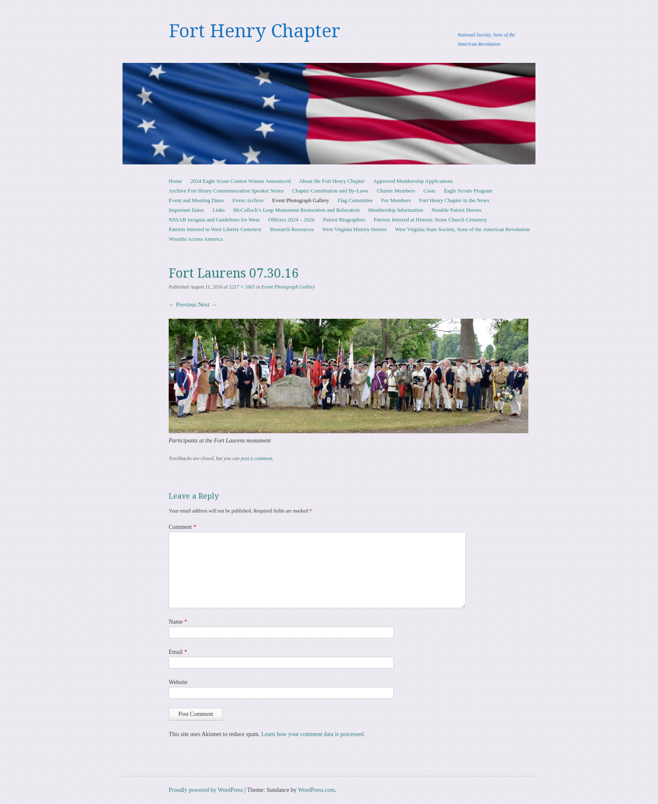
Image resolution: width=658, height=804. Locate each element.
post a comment (256, 458)
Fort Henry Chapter (254, 31)
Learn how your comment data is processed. (313, 734)
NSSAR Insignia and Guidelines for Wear (214, 219)
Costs (429, 190)
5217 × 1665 (242, 287)
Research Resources (291, 229)
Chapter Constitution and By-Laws (330, 190)
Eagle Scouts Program (468, 190)
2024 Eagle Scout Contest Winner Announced (241, 181)
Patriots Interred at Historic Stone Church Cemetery (430, 219)
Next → (207, 305)
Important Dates (186, 210)
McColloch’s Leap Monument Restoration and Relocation (296, 210)
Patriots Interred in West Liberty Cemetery (215, 229)
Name (178, 622)
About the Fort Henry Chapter (332, 181)
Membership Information (395, 210)
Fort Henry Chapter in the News (454, 200)
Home (175, 181)
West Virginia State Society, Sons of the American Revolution (462, 229)
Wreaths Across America (196, 239)
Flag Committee (355, 200)
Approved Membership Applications (413, 181)
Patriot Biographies (344, 219)
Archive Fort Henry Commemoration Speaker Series (226, 190)
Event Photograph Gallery (300, 200)
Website (178, 682)
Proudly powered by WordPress (206, 790)
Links (218, 210)
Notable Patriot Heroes (456, 210)
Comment (182, 527)
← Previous (183, 305)
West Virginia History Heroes (354, 229)
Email (178, 652)
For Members (395, 200)
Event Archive (248, 200)
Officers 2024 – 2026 (291, 219)
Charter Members (396, 190)
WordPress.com (316, 790)
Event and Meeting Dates (196, 200)
